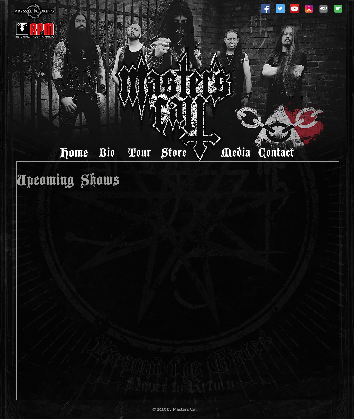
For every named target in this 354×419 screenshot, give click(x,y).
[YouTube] (294, 8)
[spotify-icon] (338, 8)
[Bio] (107, 153)
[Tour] (139, 153)
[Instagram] (309, 8)
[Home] (74, 153)
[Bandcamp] (323, 8)
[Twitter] (280, 8)
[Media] (235, 153)
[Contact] (276, 153)
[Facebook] (265, 8)
